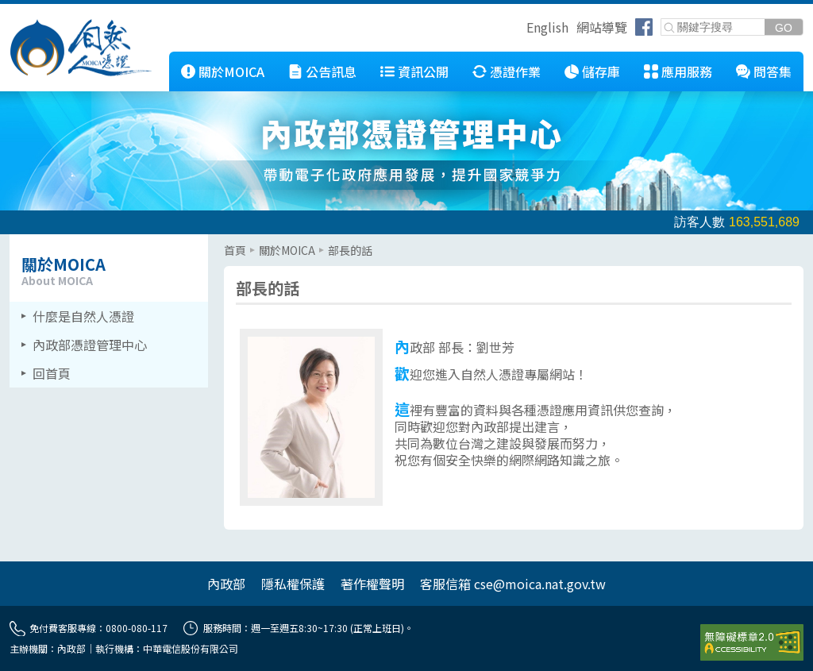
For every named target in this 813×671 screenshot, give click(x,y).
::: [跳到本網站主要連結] (157, 58)
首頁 (235, 250)
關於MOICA (231, 71)
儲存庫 (601, 71)
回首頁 (52, 373)
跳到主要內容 (38, 10)
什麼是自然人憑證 (83, 316)
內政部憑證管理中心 (90, 344)
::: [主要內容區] (228, 240)
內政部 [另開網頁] (226, 583)
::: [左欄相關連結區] (14, 240)
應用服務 (686, 71)
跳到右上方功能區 (520, 29)
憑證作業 (515, 71)
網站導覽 (601, 27)
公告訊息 (331, 71)
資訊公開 (423, 71)
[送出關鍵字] (784, 27)
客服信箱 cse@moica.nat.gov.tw (513, 583)
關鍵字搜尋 (661, 19)
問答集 (772, 71)
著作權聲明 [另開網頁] (372, 583)
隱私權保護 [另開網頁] (293, 583)
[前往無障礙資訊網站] (751, 642)
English (547, 27)
